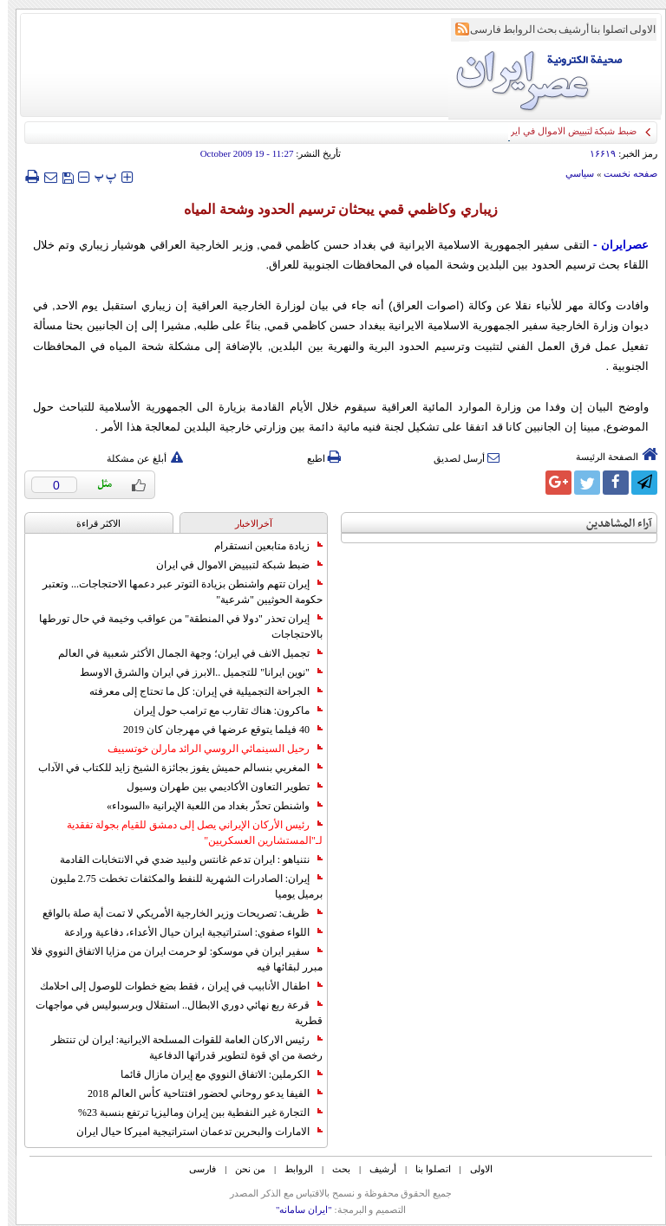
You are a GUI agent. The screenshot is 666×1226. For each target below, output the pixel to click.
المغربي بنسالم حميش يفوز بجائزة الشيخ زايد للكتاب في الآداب (172, 768)
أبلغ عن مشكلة (137, 458)
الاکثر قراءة (91, 523)
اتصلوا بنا (601, 29)
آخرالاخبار (245, 523)
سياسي (572, 173)
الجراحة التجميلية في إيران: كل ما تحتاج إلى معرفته (198, 691)
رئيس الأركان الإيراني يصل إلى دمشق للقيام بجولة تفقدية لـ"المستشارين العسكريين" (187, 833)
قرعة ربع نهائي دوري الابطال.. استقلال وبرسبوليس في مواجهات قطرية (171, 1013)
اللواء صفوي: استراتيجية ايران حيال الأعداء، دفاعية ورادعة (185, 932)
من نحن (242, 1169)
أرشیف (566, 29)
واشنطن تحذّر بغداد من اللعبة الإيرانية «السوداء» (207, 806)
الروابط (511, 29)
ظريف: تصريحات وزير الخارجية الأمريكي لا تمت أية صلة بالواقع (175, 913)
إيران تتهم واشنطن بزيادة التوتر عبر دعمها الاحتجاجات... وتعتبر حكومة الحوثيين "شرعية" (175, 592)
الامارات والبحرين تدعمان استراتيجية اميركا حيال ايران (192, 1131)
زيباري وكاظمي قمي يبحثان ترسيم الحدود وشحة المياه (332, 209)
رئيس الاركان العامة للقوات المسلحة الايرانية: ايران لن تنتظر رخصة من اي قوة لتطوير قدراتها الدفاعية (179, 1047)
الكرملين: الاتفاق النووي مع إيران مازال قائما (214, 1074)
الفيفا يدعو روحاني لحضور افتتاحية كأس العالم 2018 (197, 1093)
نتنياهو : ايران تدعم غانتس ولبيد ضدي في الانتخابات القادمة (183, 859)
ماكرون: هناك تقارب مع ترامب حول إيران (220, 710)
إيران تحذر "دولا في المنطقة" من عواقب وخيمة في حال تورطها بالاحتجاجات (173, 626)
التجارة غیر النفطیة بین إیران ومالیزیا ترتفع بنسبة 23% (192, 1112)
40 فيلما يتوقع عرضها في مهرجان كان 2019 (215, 729)
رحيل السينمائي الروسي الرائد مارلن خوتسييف (207, 749)
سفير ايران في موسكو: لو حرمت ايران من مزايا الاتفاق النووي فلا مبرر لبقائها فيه (169, 959)
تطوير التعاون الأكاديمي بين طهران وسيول (217, 787)
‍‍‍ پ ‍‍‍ (98, 176)
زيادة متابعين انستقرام (260, 546)
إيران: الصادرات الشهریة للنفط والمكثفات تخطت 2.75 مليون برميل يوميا (178, 886)
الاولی (635, 29)
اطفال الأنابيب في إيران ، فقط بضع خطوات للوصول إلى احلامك (173, 986)
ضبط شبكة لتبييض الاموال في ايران (231, 565)
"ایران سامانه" (296, 1209)
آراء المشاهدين (611, 524)
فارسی (477, 29)
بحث (539, 29)
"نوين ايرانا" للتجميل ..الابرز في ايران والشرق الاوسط (193, 672)
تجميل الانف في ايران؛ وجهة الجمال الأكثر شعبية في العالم (182, 653)
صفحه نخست (623, 173)
